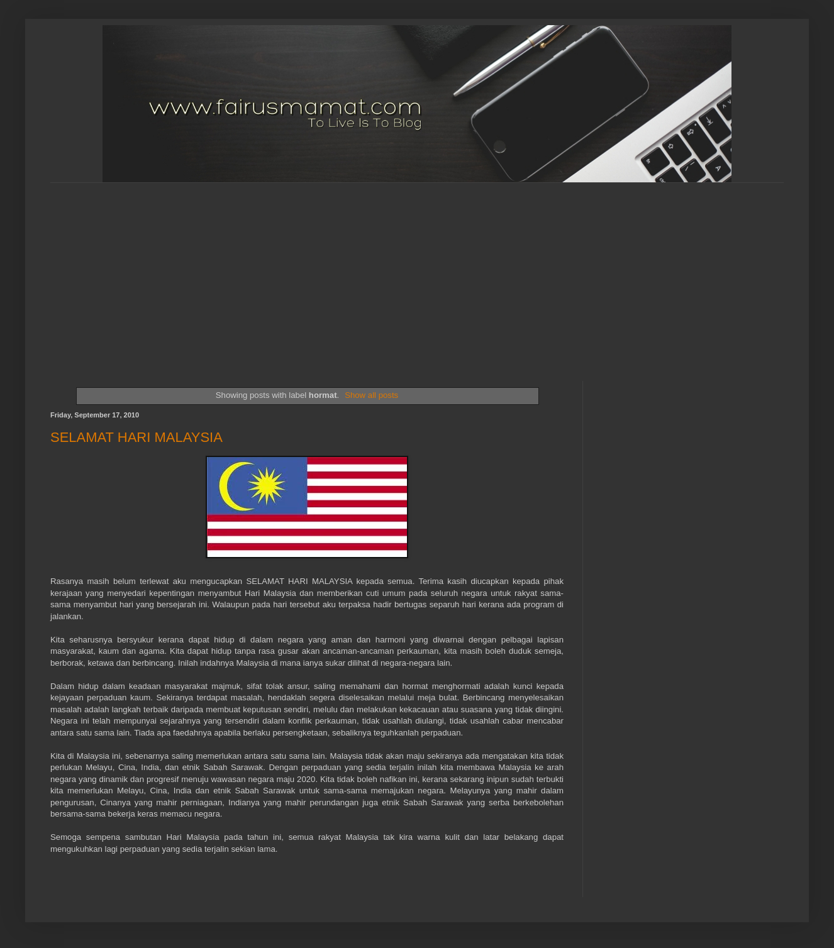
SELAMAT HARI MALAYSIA (136, 437)
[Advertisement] (251, 271)
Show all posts (371, 395)
